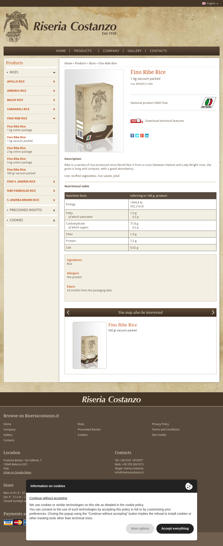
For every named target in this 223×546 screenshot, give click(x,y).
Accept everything (175, 528)
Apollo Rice (16, 81)
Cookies (16, 220)
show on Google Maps (18, 472)
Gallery (8, 435)
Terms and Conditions (166, 429)
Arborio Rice (16, 91)
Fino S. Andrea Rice (21, 181)
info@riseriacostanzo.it (129, 472)
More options (140, 528)
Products (80, 63)
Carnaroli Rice (18, 109)
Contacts (9, 440)
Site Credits (159, 435)
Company (10, 429)
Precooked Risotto (26, 210)
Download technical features (164, 121)
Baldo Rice (15, 100)
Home (68, 63)
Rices (14, 72)
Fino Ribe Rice (17, 118)
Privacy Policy (160, 424)
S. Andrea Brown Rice (23, 200)
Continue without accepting (48, 498)
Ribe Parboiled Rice (21, 191)
